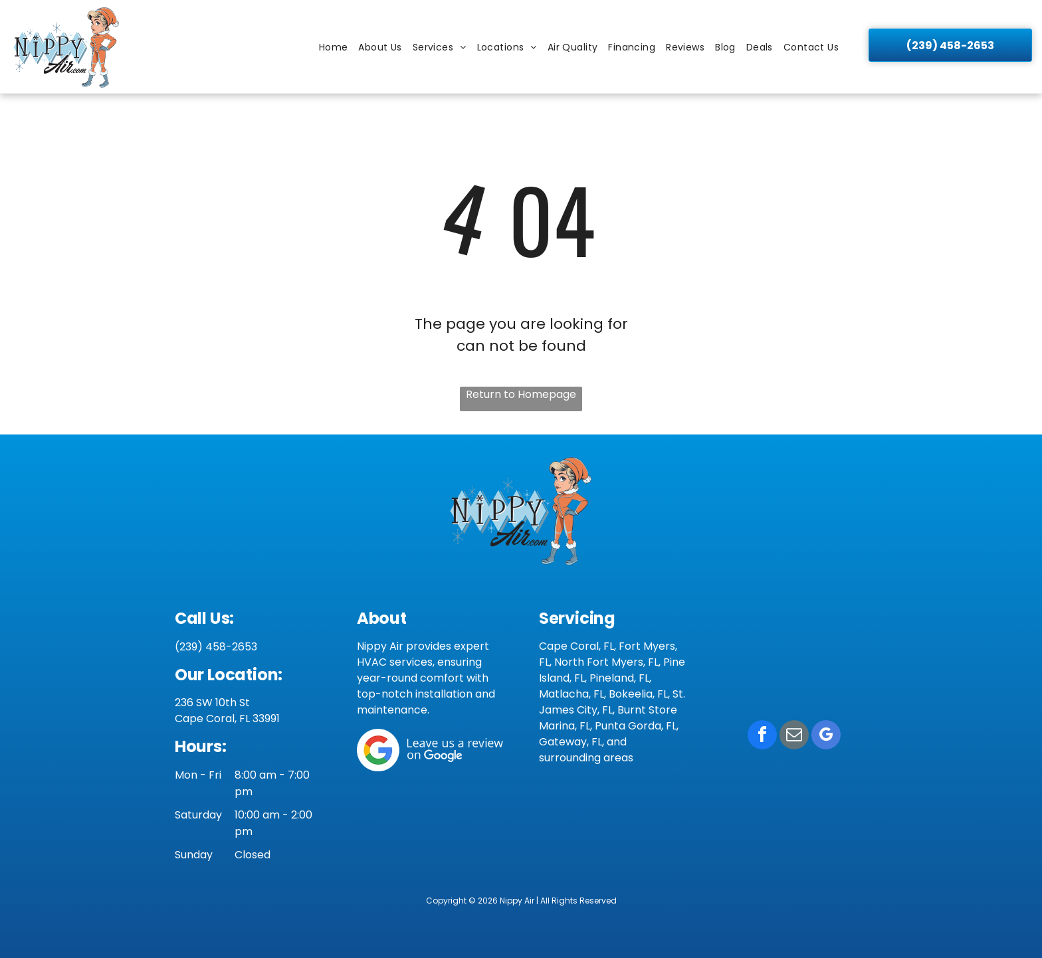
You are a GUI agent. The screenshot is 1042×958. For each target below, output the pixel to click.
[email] (794, 736)
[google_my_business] (826, 736)
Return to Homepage (521, 394)
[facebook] (762, 736)
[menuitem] (334, 47)
